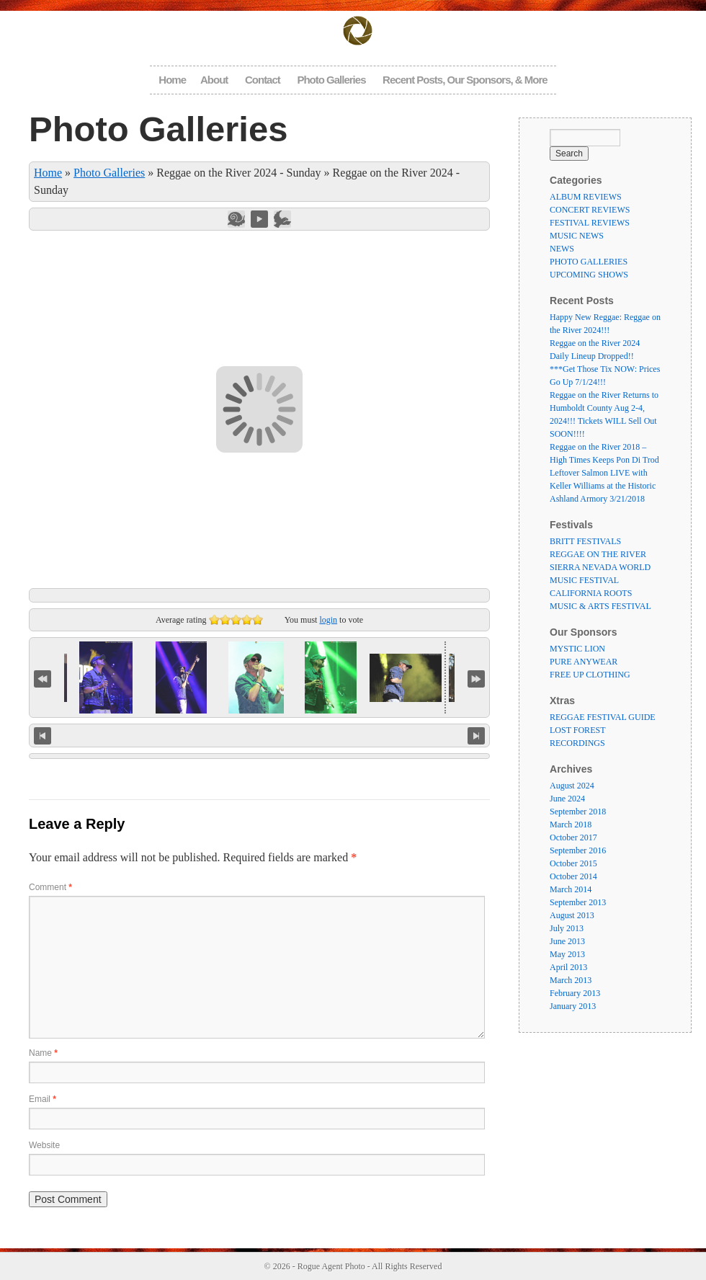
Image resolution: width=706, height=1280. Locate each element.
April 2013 (568, 967)
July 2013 (567, 928)
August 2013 (572, 915)
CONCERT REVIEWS (590, 210)
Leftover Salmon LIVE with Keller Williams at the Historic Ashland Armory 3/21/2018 (603, 486)
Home (172, 80)
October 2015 (573, 863)
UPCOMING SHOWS (589, 275)
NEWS (562, 249)
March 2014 (570, 889)
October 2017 (573, 837)
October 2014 (573, 876)
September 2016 (578, 850)
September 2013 (578, 902)
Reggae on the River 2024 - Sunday (238, 172)
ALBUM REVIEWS (586, 197)
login (328, 620)
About (214, 80)
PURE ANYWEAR (583, 662)
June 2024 (567, 799)
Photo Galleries (331, 80)
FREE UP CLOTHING (590, 675)
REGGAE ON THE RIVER (598, 554)
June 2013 (567, 941)
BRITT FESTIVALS (585, 541)
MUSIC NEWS (577, 236)
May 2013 (567, 954)
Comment (50, 887)
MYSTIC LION (577, 649)
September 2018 (578, 811)
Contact (262, 80)
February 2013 (575, 993)
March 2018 (570, 824)
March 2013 (570, 980)
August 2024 (572, 786)
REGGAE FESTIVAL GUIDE (603, 717)
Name (43, 1053)
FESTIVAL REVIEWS (590, 223)
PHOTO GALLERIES (588, 262)
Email (42, 1099)
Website (44, 1145)
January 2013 (573, 1006)
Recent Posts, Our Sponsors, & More (465, 80)
